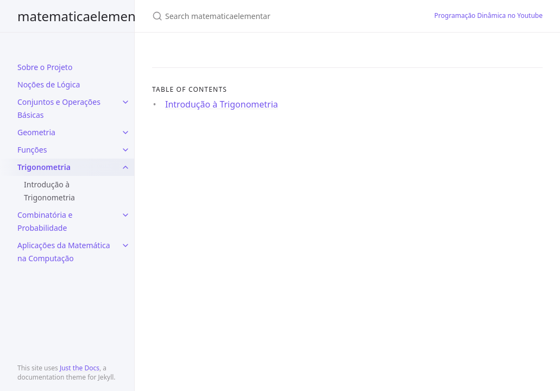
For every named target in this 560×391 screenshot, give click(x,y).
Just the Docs (79, 368)
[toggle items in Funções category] (125, 150)
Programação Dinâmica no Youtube (489, 15)
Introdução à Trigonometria (49, 191)
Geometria (36, 132)
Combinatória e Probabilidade (44, 221)
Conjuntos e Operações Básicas (58, 108)
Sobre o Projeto (44, 67)
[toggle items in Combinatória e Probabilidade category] (125, 215)
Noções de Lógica (48, 84)
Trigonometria (44, 167)
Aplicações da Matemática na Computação (63, 251)
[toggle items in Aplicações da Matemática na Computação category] (125, 245)
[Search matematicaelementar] (280, 16)
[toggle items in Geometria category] (125, 132)
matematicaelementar (85, 16)
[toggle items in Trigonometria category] (125, 167)
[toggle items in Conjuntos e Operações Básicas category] (125, 102)
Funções (32, 149)
